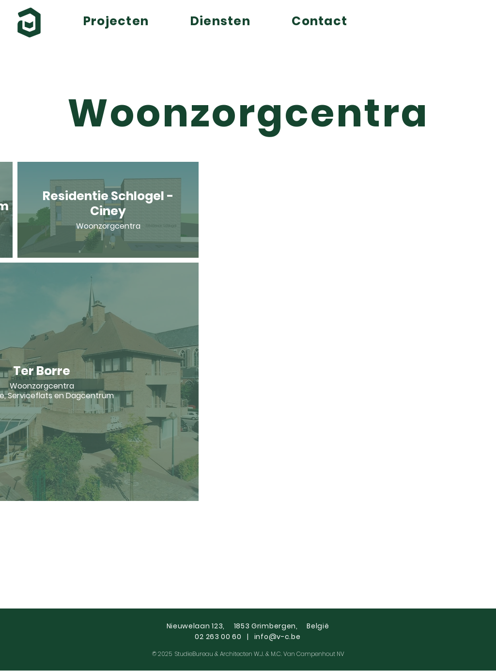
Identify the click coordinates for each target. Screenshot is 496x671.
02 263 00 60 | (224, 636)
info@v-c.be (277, 636)
